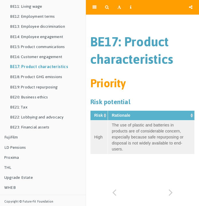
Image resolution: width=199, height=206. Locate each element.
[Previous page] (114, 192)
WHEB (10, 187)
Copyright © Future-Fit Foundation (29, 202)
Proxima (11, 157)
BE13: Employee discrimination (37, 26)
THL (7, 167)
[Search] (107, 7)
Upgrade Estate (18, 177)
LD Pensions (15, 147)
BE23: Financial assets (29, 127)
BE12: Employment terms (32, 16)
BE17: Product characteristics (39, 67)
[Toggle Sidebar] (94, 7)
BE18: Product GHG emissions (36, 77)
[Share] (191, 7)
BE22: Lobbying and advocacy (37, 117)
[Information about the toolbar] (131, 7)
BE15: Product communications (37, 47)
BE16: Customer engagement (36, 57)
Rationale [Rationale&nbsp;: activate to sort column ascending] (121, 115)
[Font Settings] (119, 7)
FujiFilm (11, 137)
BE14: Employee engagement (36, 37)
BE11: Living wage (26, 6)
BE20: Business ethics (29, 97)
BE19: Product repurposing (34, 87)
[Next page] (171, 192)
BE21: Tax (18, 107)
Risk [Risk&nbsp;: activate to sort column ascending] (99, 115)
